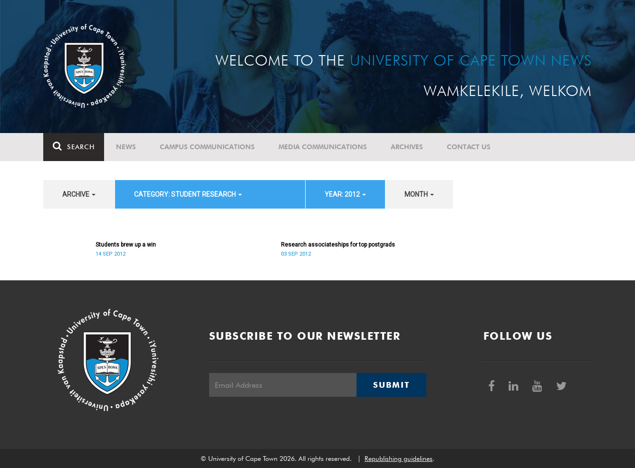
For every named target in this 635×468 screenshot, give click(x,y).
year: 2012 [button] (345, 194)
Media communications (323, 147)
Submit (391, 385)
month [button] (419, 194)
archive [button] (79, 194)
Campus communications (207, 147)
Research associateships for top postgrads (338, 244)
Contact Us (469, 147)
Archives (407, 147)
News (126, 147)
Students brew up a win (126, 244)
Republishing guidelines (399, 458)
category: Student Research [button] (188, 194)
